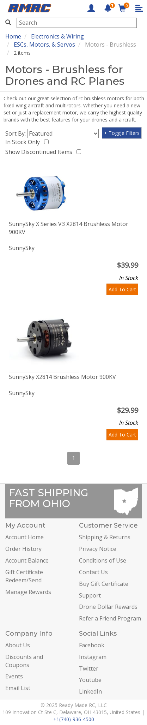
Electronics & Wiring (57, 36)
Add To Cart (122, 289)
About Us (17, 645)
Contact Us (93, 572)
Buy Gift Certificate (103, 584)
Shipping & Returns (104, 537)
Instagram (92, 657)
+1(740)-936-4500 (73, 719)
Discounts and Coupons (24, 661)
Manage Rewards (28, 592)
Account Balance (27, 560)
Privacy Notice (97, 549)
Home (13, 36)
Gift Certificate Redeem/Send (24, 576)
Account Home (24, 537)
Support (90, 595)
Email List (17, 688)
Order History (23, 549)
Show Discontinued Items (40, 152)
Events (14, 676)
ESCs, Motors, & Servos (44, 44)
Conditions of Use (102, 560)
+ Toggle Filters (122, 133)
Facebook (91, 645)
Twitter (88, 668)
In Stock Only (24, 142)
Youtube (90, 680)
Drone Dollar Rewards (108, 607)
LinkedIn (90, 691)
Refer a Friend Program (110, 618)
